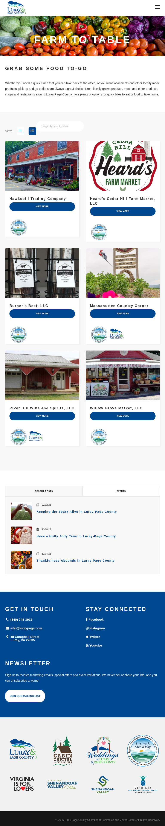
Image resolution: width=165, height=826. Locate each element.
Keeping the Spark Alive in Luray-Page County (77, 511)
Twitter (93, 637)
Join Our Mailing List (25, 696)
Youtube (94, 645)
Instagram (95, 628)
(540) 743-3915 (18, 619)
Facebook (95, 619)
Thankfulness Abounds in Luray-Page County (76, 560)
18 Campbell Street (42, 638)
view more (42, 206)
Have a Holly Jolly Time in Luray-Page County (76, 536)
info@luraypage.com (23, 628)
